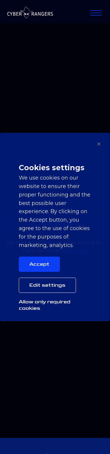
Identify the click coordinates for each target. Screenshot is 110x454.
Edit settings (47, 285)
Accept (39, 264)
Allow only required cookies (44, 305)
